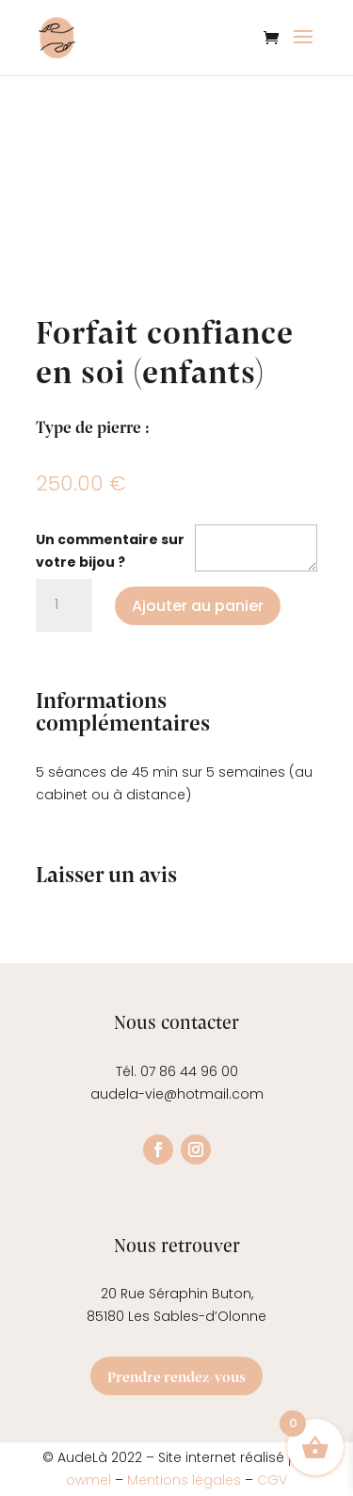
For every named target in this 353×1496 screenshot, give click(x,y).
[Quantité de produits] (64, 605)
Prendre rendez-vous (176, 1376)
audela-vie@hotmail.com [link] (177, 1094)
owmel (90, 1480)
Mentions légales (184, 1480)
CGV (272, 1480)
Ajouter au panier (198, 606)
